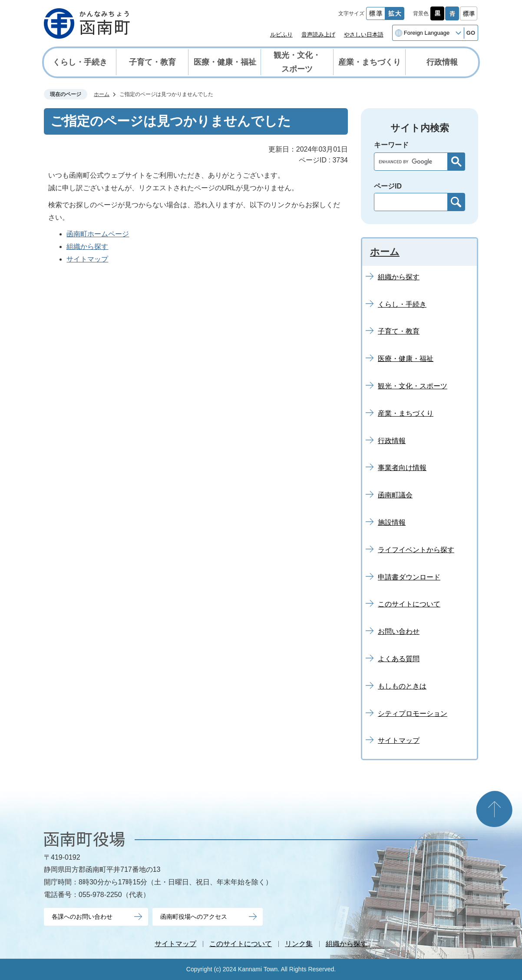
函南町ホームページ (97, 234)
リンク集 (299, 943)
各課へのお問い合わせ (82, 916)
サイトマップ (87, 259)
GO (470, 33)
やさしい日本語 (363, 34)
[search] (413, 161)
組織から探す (87, 246)
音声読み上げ (318, 34)
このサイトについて (240, 943)
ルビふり (281, 34)
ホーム (101, 94)
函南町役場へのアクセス (193, 916)
